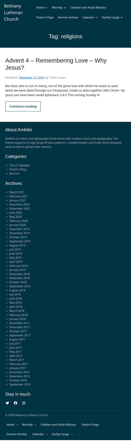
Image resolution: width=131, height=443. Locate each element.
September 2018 (20, 286)
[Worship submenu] (65, 7)
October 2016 (18, 380)
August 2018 (17, 290)
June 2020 (15, 213)
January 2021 (17, 200)
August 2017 (17, 339)
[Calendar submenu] (96, 17)
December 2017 (19, 323)
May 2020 (15, 217)
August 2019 (17, 245)
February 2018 (18, 315)
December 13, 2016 (31, 77)
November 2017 (19, 327)
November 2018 (19, 278)
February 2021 (18, 196)
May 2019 (15, 257)
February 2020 (18, 221)
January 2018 (17, 319)
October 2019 (18, 237)
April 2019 (15, 262)
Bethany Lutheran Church (13, 12)
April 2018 (15, 307)
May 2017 (15, 352)
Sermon (14, 173)
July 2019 (15, 249)
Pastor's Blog (17, 169)
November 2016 (19, 376)
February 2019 (18, 266)
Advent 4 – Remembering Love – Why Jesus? (56, 64)
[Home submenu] (46, 7)
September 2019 (20, 241)
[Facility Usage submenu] (121, 17)
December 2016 (19, 372)
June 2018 (15, 298)
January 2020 (17, 225)
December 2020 (19, 204)
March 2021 (16, 192)
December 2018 (19, 274)
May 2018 (15, 302)
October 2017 (18, 331)
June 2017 (15, 347)
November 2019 (19, 233)
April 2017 (15, 356)
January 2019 (17, 270)
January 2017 (17, 368)
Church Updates (19, 165)
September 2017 (20, 335)
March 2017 (16, 360)
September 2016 (20, 384)
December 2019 (19, 229)
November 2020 (19, 208)
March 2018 (16, 311)
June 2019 (15, 253)
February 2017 (18, 364)
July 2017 (15, 343)
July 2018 (15, 294)
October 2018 (18, 282)
